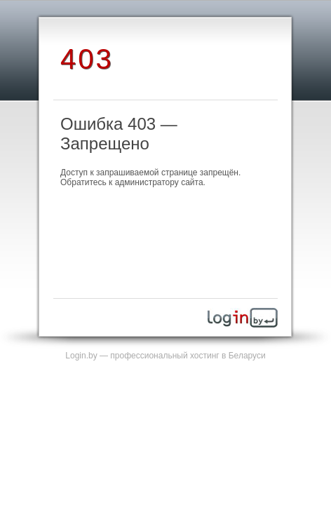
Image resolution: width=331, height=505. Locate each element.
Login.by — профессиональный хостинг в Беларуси (165, 356)
